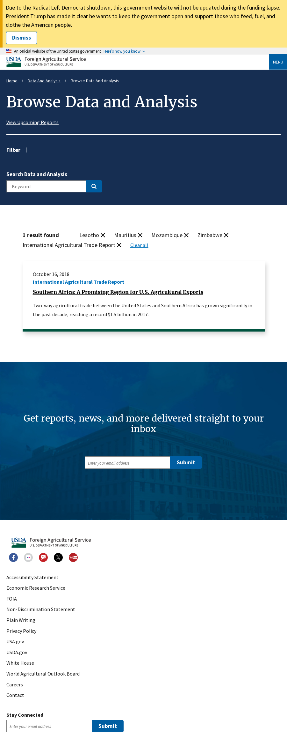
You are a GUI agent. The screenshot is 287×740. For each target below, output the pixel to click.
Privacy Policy (21, 631)
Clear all (139, 245)
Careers (14, 685)
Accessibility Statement (32, 577)
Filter (13, 149)
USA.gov (15, 642)
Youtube (73, 557)
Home (12, 81)
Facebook (13, 557)
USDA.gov (16, 652)
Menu (278, 62)
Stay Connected (24, 715)
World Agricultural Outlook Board (43, 674)
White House (20, 663)
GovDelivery (43, 557)
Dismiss (21, 37)
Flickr (28, 557)
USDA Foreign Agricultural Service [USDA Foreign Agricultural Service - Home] (46, 61)
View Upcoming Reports (32, 122)
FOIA (11, 599)
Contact (15, 695)
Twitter (58, 557)
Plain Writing (20, 620)
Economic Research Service (35, 588)
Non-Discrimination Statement (40, 609)
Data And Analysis (44, 81)
